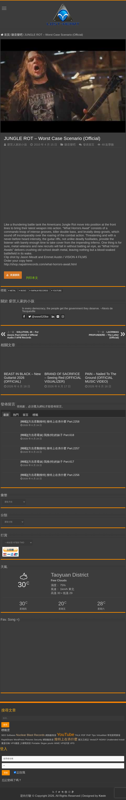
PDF (83, 735)
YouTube (57, 291)
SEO (3, 735)
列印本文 (32, 277)
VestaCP (94, 739)
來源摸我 (12, 275)
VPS (72, 743)
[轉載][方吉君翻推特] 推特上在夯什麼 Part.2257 (49, 448)
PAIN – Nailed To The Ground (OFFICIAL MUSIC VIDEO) (100, 377)
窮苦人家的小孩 (17, 144)
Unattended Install (115, 739)
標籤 (35, 414)
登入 (36, 406)
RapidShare (7, 739)
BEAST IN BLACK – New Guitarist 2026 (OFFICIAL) (22, 377)
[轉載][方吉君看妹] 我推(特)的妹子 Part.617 (47, 461)
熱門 (16, 414)
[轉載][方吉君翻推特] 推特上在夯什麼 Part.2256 (49, 475)
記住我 (19, 772)
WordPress (19, 739)
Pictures (29, 739)
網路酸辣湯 (50, 735)
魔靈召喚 (5, 743)
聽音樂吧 (17, 34)
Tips (94, 735)
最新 (6, 414)
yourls (51, 743)
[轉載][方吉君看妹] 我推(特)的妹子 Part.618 (47, 435)
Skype (44, 743)
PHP (88, 735)
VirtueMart (101, 735)
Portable (36, 743)
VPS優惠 (15, 743)
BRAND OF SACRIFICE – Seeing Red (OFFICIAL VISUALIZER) (62, 377)
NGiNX (102, 739)
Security (38, 739)
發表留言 (88, 144)
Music (23, 291)
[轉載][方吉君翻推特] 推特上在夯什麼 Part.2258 (49, 421)
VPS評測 (65, 743)
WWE (57, 743)
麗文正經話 (83, 739)
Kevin (102, 795)
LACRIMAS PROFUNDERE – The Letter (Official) (104, 335)
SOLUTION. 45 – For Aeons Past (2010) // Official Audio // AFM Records (23, 335)
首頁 (5, 34)
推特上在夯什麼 (65, 739)
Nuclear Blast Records (30, 735)
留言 (25, 414)
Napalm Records (39, 291)
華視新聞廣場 (113, 735)
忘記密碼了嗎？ (11, 780)
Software (11, 735)
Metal (13, 291)
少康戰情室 (25, 743)
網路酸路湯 (48, 739)
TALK (77, 735)
